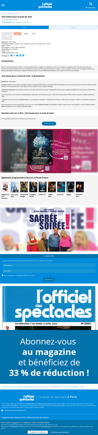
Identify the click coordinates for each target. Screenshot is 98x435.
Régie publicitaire (30, 387)
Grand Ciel (60, 194)
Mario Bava (12, 42)
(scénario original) (59, 90)
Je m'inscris (49, 279)
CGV (61, 387)
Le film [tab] (24, 27)
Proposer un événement (43, 387)
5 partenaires (14, 426)
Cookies (81, 387)
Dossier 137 (42, 194)
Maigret (69, 194)
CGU (65, 387)
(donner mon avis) (16, 22)
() (17, 85)
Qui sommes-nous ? (7, 387)
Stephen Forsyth (19, 44)
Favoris (26, 22)
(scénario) (22, 90)
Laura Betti (39, 44)
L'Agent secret (50, 195)
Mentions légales (73, 387)
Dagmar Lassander (29, 44)
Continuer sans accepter (60, 432)
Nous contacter (18, 387)
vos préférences (45, 426)
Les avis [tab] (73, 27)
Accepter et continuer (38, 432)
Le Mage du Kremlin (32, 195)
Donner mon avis (49, 123)
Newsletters (55, 387)
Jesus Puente (46, 44)
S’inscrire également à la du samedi (19, 275)
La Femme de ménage (24, 195)
